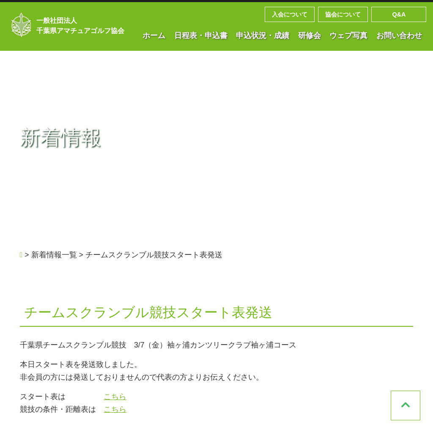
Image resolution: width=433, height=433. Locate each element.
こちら (115, 396)
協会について (343, 14)
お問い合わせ (399, 35)
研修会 (309, 35)
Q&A (399, 14)
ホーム (154, 35)
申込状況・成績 (262, 35)
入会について (289, 14)
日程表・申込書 (200, 35)
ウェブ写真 (348, 35)
